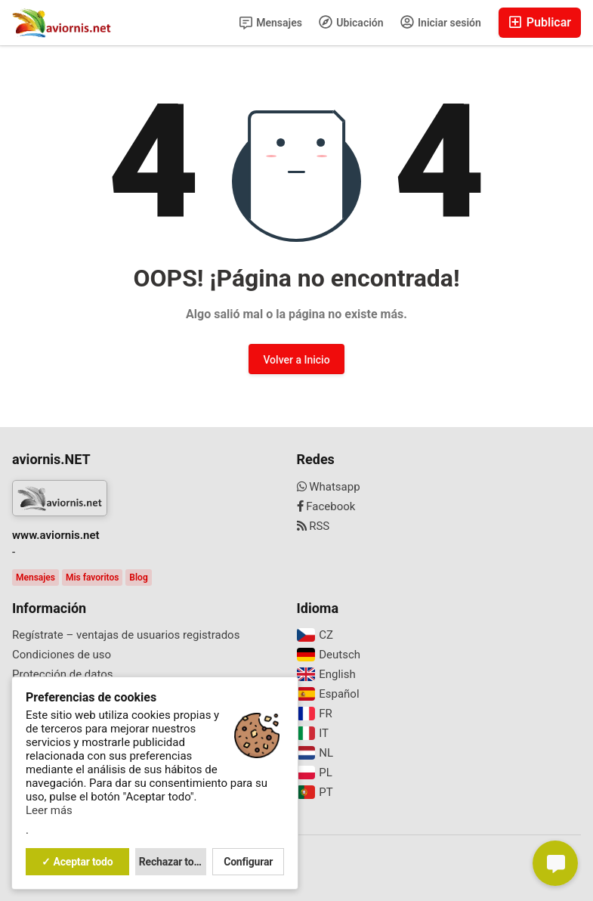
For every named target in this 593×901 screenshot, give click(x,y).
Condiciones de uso (61, 654)
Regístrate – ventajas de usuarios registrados (125, 635)
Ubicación (351, 22)
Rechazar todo (172, 862)
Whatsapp (328, 487)
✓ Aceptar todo (77, 862)
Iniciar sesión (440, 22)
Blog (138, 577)
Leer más (49, 810)
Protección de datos (62, 674)
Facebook (326, 506)
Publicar (539, 22)
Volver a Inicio (296, 360)
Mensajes (270, 23)
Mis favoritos (92, 577)
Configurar (248, 862)
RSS (313, 526)
